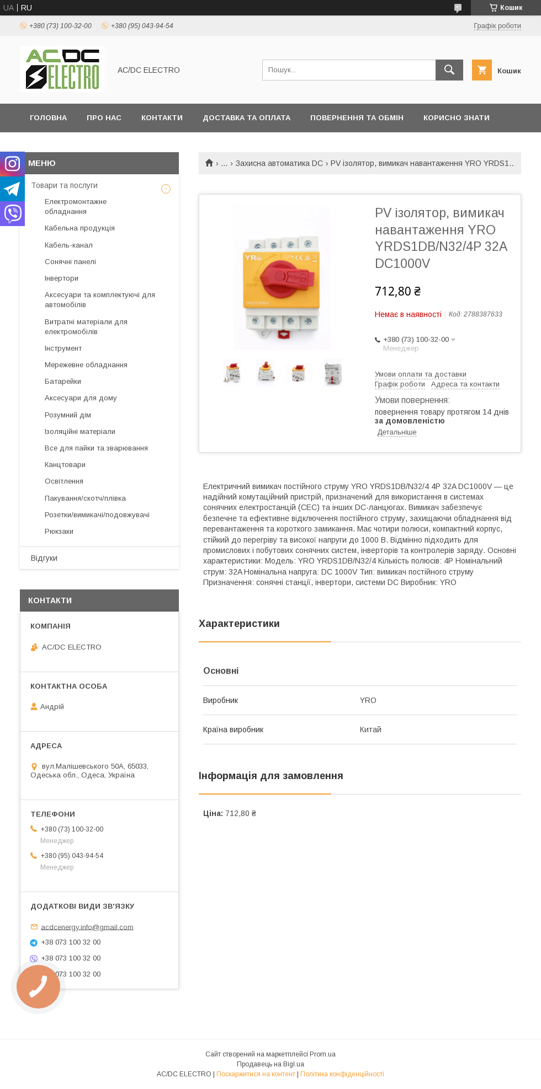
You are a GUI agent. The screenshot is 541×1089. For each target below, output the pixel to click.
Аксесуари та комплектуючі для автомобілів (100, 300)
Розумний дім (68, 415)
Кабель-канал (69, 245)
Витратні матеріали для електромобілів (86, 327)
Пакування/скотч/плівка (85, 498)
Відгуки (44, 558)
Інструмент (63, 348)
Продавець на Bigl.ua (270, 1064)
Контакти (162, 118)
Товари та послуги (64, 185)
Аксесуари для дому (81, 398)
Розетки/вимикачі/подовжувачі (97, 515)
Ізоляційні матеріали (80, 431)
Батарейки (63, 381)
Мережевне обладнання (86, 365)
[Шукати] (449, 70)
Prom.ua (323, 1054)
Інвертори (61, 278)
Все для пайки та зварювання (96, 448)
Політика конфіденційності (342, 1074)
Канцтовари (65, 464)
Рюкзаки (59, 531)
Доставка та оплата (246, 118)
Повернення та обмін (357, 118)
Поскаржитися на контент (255, 1074)
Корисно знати (456, 118)
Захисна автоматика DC (279, 163)
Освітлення (64, 481)
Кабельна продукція (80, 228)
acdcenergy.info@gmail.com (87, 926)
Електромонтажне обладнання (76, 206)
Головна (48, 118)
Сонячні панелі (70, 262)
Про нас (104, 118)
